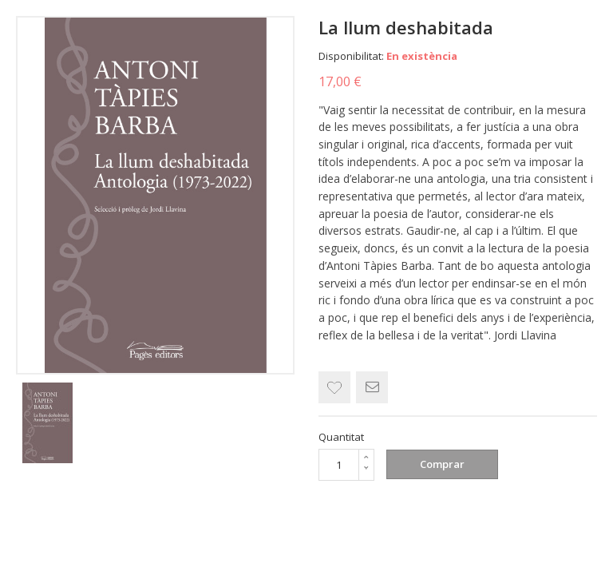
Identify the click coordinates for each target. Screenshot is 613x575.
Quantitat (341, 437)
